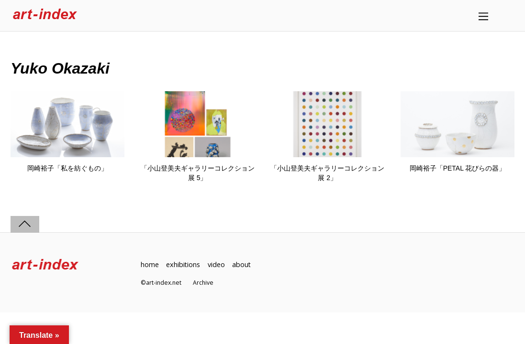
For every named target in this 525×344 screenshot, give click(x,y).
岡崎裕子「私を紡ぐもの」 (67, 168)
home (150, 264)
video (216, 264)
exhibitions (183, 264)
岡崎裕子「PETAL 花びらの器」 (458, 168)
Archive (203, 283)
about (242, 264)
